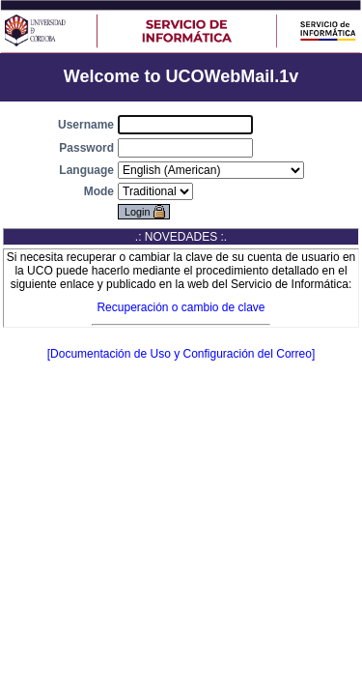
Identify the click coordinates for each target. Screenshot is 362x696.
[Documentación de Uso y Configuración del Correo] (181, 354)
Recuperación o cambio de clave (181, 307)
